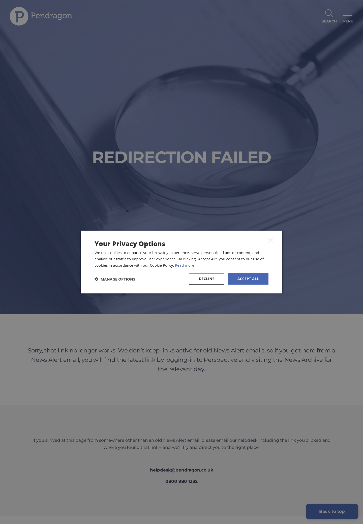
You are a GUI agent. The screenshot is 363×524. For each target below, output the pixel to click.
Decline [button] (207, 279)
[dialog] (181, 262)
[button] (115, 279)
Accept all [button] (248, 279)
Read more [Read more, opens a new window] (184, 265)
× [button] (270, 240)
